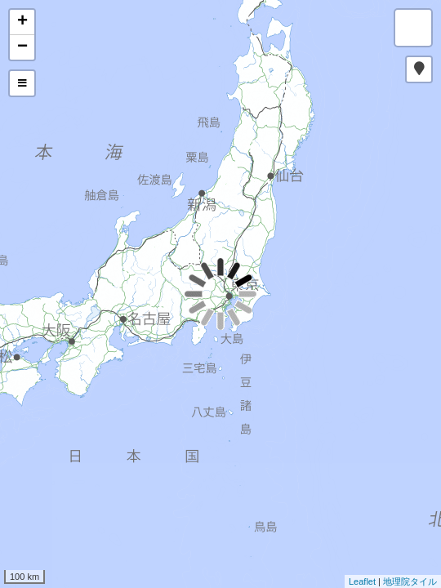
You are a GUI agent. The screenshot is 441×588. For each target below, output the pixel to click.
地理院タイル (410, 581)
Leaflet (362, 581)
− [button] (22, 47)
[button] (419, 69)
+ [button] (22, 22)
